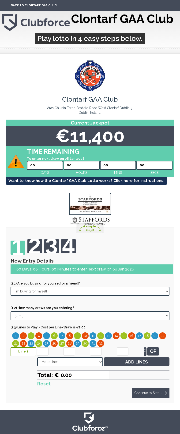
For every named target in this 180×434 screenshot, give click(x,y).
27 (62, 343)
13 (108, 336)
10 (85, 336)
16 (131, 336)
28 (70, 343)
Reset (44, 384)
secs (154, 172)
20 (163, 336)
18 (147, 336)
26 (54, 343)
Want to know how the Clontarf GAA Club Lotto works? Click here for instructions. (86, 180)
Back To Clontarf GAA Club (34, 5)
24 (39, 343)
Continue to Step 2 (148, 393)
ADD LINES (136, 361)
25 (46, 343)
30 (85, 343)
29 (77, 343)
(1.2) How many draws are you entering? (42, 308)
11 (93, 336)
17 (139, 336)
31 (93, 343)
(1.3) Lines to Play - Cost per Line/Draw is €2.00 (48, 327)
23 (31, 343)
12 (100, 336)
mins (118, 172)
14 (116, 336)
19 (155, 336)
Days (45, 172)
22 (23, 343)
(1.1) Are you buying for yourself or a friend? (45, 283)
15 (123, 336)
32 (101, 343)
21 (15, 343)
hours (81, 172)
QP (153, 351)
